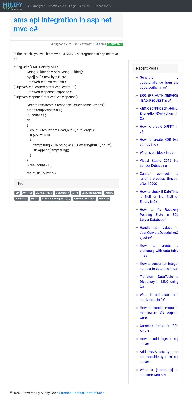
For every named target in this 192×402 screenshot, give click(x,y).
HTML (34, 198)
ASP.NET (27, 192)
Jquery (109, 192)
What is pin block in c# (156, 152)
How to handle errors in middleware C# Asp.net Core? (159, 313)
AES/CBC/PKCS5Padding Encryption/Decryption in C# (159, 113)
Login (72, 6)
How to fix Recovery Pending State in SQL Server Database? (159, 215)
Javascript (21, 198)
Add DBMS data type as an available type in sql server (159, 357)
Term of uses (94, 393)
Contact (78, 393)
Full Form (104, 198)
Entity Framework (92, 192)
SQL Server (62, 192)
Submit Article (57, 6)
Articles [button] (84, 6)
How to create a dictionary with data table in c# (159, 251)
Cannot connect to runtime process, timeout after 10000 (159, 178)
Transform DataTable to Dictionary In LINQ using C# (159, 282)
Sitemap (65, 393)
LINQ (75, 192)
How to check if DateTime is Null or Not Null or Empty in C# (159, 197)
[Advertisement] (155, 36)
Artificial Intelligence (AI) (56, 198)
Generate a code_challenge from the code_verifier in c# (159, 82)
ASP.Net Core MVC (84, 198)
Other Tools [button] (103, 6)
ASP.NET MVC (115, 44)
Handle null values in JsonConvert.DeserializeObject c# (159, 233)
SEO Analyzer (36, 6)
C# (17, 192)
